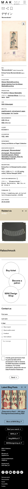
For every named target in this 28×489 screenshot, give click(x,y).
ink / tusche (14, 113)
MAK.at (14, 434)
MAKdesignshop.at (14, 443)
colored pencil (16, 111)
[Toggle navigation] (24, 2)
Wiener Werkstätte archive (10, 82)
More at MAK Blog (14, 421)
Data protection (5, 479)
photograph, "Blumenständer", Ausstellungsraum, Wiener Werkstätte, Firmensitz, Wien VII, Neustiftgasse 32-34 (12, 156)
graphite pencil (6, 111)
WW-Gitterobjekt (7, 104)
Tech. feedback (7, 336)
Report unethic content (9, 330)
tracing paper (5, 113)
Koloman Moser (13, 95)
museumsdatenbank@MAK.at (7, 459)
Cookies (3, 486)
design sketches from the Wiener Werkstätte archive (12, 85)
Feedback (6, 333)
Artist (4, 213)
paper (23, 111)
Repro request (7, 326)
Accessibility (4, 484)
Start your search (14, 429)
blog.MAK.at (14, 438)
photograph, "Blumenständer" (11, 150)
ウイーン (22, 95)
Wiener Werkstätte (15, 93)
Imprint (3, 481)
